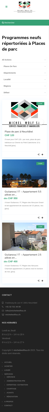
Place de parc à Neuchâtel (19, 131)
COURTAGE (11, 389)
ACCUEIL (8, 362)
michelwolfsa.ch (13, 314)
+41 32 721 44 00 (13, 307)
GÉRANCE (11, 377)
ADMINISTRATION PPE (16, 381)
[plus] (13, 146)
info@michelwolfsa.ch (15, 310)
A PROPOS (8, 402)
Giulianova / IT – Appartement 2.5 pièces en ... (23, 256)
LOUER (7, 370)
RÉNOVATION (12, 397)
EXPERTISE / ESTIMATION (17, 385)
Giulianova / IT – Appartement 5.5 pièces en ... (23, 193)
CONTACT (8, 405)
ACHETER (8, 366)
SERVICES (8, 374)
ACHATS (10, 393)
